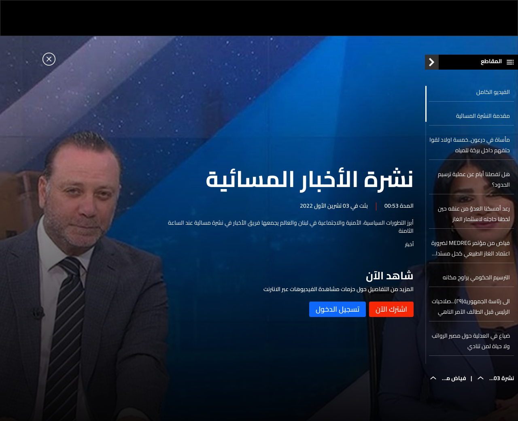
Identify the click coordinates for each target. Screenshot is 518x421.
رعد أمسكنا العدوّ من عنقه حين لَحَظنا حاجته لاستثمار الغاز (474, 213)
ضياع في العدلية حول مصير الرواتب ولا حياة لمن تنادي (471, 340)
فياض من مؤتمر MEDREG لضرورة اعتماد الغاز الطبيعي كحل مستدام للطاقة (470, 248)
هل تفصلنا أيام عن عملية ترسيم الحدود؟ (474, 179)
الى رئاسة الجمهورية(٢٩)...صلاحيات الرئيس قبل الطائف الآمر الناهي (471, 306)
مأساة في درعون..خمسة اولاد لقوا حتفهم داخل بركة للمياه (469, 144)
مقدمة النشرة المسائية (483, 116)
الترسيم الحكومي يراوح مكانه (476, 277)
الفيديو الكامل (493, 92)
